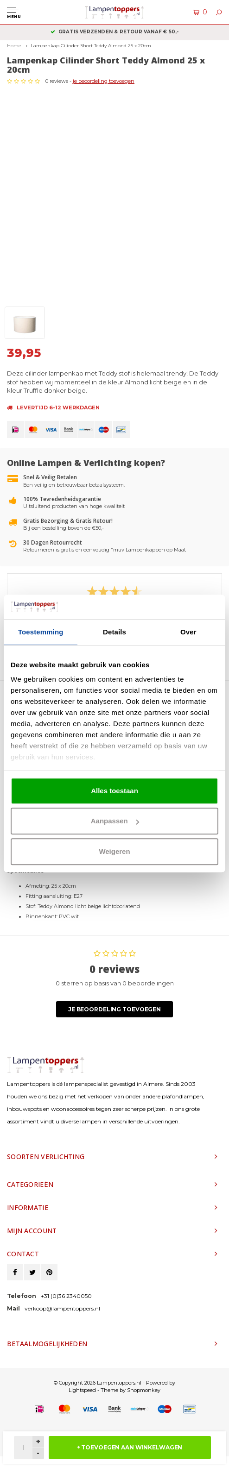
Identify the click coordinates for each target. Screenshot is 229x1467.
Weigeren (114, 851)
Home (14, 46)
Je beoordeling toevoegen (114, 1009)
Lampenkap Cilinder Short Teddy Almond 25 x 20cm (91, 46)
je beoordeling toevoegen (103, 81)
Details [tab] (114, 632)
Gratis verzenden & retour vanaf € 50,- (115, 32)
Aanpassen (115, 821)
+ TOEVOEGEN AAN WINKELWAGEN (130, 1447)
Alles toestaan (114, 791)
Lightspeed (82, 1390)
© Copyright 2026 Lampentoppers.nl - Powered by (114, 1382)
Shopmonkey (143, 1390)
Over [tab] (188, 632)
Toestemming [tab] (41, 632)
